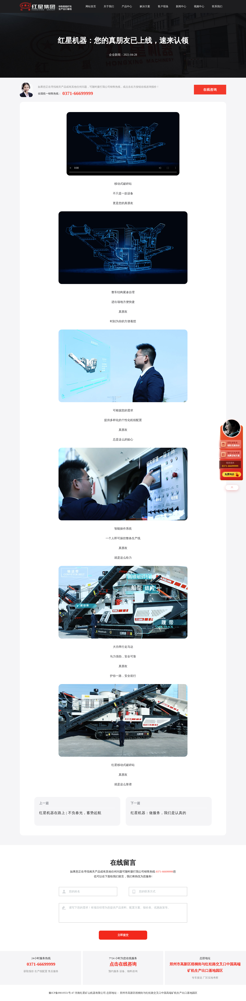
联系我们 (217, 6)
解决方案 (145, 6)
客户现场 (163, 6)
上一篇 (77, 811)
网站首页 (91, 6)
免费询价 (229, 474)
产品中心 (127, 6)
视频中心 (199, 6)
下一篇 (169, 811)
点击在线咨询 (123, 964)
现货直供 (230, 464)
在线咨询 (210, 89)
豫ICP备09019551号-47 (61, 992)
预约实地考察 (234, 454)
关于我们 (109, 6)
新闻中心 (181, 6)
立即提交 (123, 935)
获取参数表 (234, 444)
